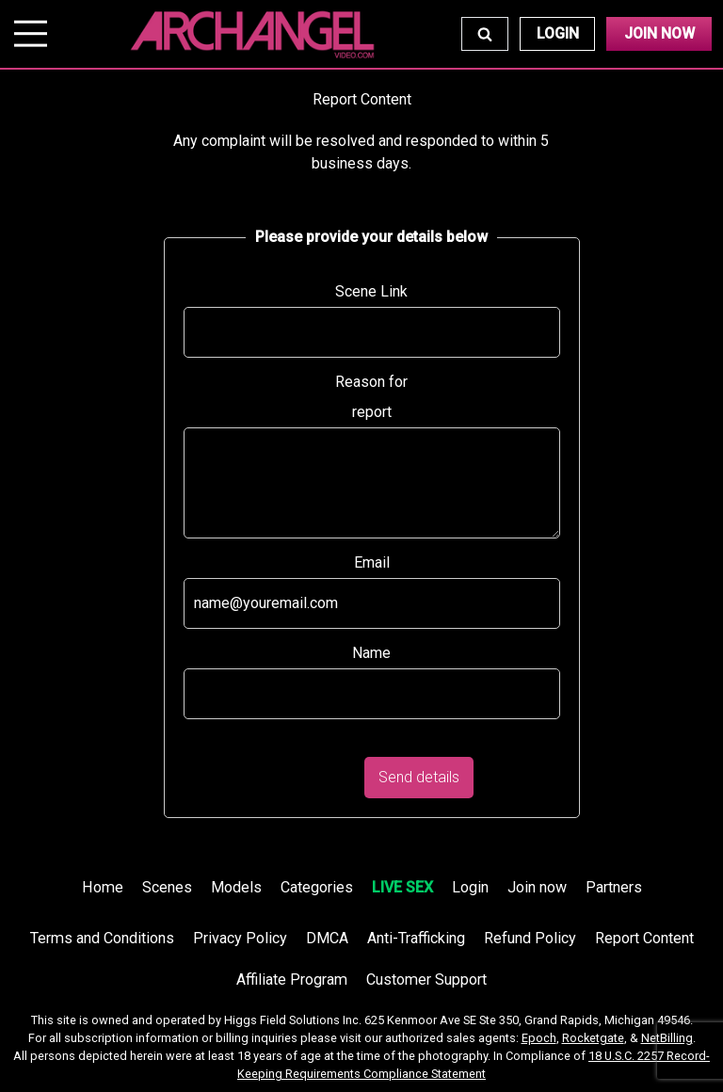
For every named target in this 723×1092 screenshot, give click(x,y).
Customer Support (426, 979)
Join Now (659, 33)
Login (558, 33)
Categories (317, 887)
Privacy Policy (240, 938)
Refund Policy (530, 938)
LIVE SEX (402, 887)
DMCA (327, 938)
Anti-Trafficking (416, 938)
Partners (614, 887)
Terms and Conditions (102, 938)
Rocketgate (593, 1038)
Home (102, 887)
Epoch (539, 1038)
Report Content (644, 938)
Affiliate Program (291, 979)
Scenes (167, 887)
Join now (537, 887)
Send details (418, 777)
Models (236, 887)
